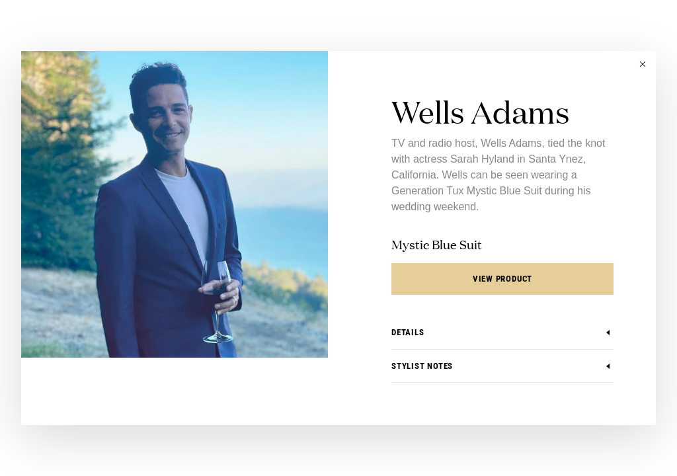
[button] (642, 64)
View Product (502, 279)
